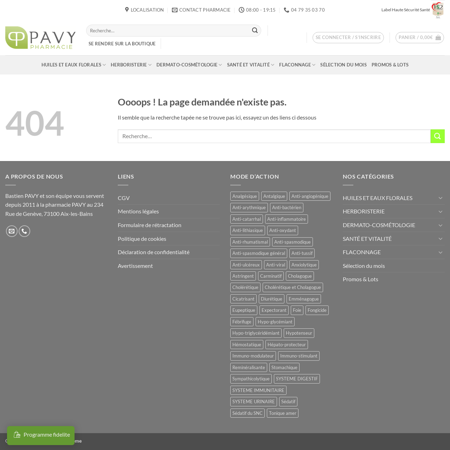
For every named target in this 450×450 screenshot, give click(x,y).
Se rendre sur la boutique (122, 43)
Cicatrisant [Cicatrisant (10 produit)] (243, 299)
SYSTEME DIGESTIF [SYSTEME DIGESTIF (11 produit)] (297, 378)
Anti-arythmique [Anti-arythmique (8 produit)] (249, 207)
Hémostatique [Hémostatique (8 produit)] (246, 344)
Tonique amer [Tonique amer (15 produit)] (282, 413)
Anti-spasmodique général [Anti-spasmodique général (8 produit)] (258, 253)
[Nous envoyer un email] (12, 231)
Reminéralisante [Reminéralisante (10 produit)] (248, 367)
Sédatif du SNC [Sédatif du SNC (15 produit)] (247, 413)
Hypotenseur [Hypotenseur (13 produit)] (299, 333)
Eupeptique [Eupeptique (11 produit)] (243, 310)
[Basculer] (440, 197)
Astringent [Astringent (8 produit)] (243, 276)
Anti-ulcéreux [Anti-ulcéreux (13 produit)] (246, 265)
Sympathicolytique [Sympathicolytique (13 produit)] (251, 378)
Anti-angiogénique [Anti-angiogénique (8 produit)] (309, 196)
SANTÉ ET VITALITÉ (251, 65)
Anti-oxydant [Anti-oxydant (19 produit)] (282, 230)
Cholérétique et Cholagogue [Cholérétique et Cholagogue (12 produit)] (293, 287)
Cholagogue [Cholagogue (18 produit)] (300, 276)
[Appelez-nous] (24, 231)
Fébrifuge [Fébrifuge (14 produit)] (241, 321)
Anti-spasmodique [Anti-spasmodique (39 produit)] (292, 242)
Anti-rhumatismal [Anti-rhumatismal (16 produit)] (250, 242)
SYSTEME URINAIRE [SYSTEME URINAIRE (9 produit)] (253, 401)
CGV (124, 197)
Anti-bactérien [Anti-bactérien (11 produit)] (286, 207)
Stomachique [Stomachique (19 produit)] (284, 367)
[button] (348, 37)
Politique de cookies (142, 238)
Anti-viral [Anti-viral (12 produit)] (275, 265)
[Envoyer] (255, 31)
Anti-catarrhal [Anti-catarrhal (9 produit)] (246, 219)
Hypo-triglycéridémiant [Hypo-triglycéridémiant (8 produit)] (255, 333)
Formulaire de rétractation (149, 224)
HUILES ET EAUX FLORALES (73, 65)
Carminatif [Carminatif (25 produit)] (271, 276)
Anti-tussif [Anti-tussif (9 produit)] (302, 253)
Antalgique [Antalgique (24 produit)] (274, 196)
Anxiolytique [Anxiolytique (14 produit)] (304, 265)
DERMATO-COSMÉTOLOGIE (189, 65)
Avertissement (135, 265)
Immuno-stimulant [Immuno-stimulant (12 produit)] (298, 356)
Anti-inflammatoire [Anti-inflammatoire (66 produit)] (286, 219)
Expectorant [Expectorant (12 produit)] (274, 310)
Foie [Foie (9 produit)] (297, 310)
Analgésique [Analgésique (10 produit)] (244, 196)
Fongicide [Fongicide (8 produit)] (317, 310)
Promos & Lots (390, 65)
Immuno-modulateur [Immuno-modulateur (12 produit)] (253, 356)
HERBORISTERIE (131, 65)
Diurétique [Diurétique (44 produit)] (271, 299)
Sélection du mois (343, 65)
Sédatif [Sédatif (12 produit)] (288, 401)
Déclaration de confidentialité (153, 252)
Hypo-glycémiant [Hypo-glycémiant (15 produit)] (275, 321)
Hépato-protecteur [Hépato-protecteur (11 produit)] (287, 344)
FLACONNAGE (297, 65)
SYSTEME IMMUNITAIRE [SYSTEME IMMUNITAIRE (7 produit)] (258, 390)
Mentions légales (138, 211)
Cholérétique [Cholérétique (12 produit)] (245, 287)
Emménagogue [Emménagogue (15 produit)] (304, 299)
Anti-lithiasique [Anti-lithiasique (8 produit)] (247, 230)
